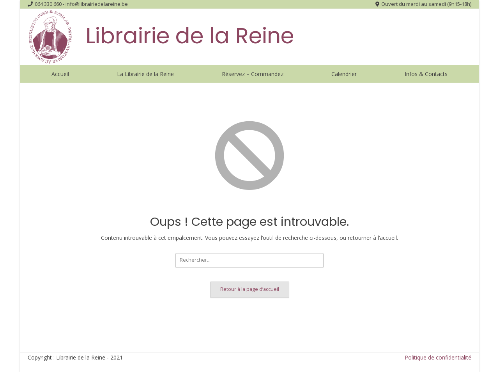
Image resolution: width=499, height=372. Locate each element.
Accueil (60, 74)
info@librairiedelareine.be (96, 3)
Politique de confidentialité (438, 357)
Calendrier (344, 74)
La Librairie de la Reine (145, 74)
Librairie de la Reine (190, 35)
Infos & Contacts (426, 74)
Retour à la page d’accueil (249, 289)
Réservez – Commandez (252, 74)
